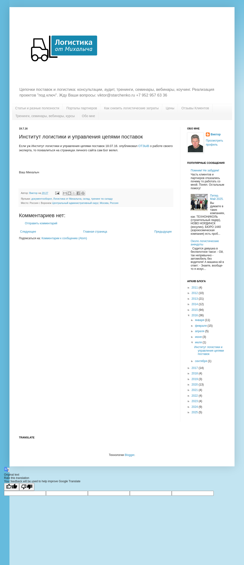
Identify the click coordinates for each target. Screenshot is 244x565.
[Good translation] (11, 487)
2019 (195, 379)
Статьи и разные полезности (37, 108)
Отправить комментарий (41, 223)
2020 (195, 384)
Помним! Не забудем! (205, 170)
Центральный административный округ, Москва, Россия (85, 203)
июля (199, 342)
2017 (195, 368)
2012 (195, 293)
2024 (195, 407)
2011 (195, 287)
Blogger (129, 455)
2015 (195, 310)
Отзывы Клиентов (195, 108)
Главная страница (95, 231)
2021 (195, 390)
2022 (195, 395)
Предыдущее (163, 231)
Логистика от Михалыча (67, 198)
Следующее (28, 231)
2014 (195, 304)
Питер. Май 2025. (217, 197)
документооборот (41, 198)
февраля (201, 325)
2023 (195, 401)
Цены (170, 108)
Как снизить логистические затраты (131, 108)
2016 (195, 315)
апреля (200, 331)
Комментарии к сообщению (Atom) (64, 238)
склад (86, 198)
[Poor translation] (26, 487)
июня (199, 337)
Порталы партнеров (81, 108)
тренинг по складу (102, 198)
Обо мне (88, 116)
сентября (201, 361)
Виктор (216, 134)
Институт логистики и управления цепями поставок (209, 350)
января (200, 320)
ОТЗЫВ (143, 146)
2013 (195, 298)
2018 (195, 373)
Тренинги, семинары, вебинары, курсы (45, 116)
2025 (195, 412)
